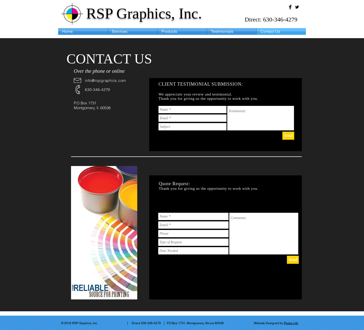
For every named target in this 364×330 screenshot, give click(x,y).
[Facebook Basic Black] (290, 7)
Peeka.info (291, 323)
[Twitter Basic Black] (297, 7)
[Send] (288, 136)
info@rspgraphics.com (105, 80)
